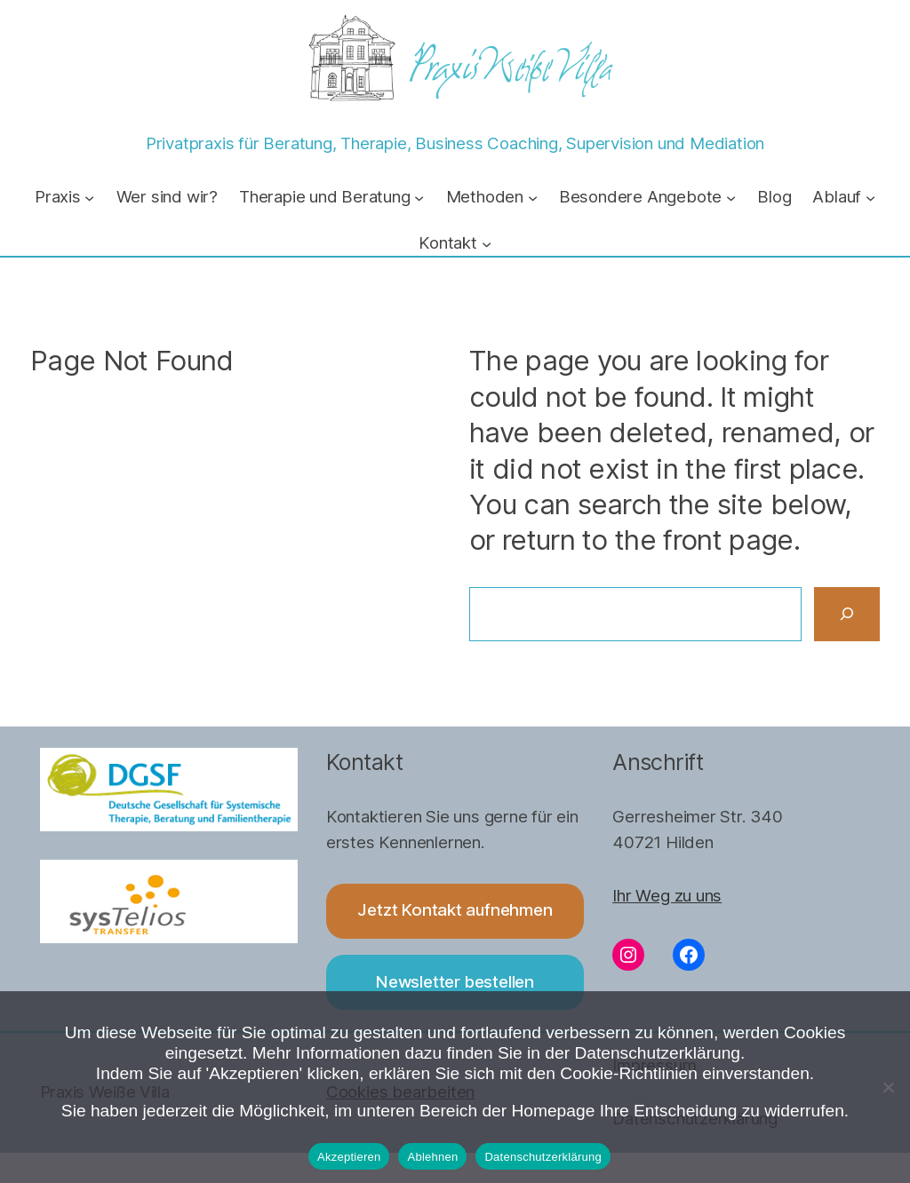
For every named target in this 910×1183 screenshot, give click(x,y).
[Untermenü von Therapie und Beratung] (419, 197)
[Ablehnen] (888, 1087)
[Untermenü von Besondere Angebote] (731, 197)
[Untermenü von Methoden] (533, 197)
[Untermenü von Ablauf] (870, 197)
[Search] (847, 614)
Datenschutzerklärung (542, 1156)
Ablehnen (432, 1156)
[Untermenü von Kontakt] (486, 244)
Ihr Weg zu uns (667, 895)
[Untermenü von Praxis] (89, 197)
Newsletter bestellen (455, 982)
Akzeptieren (348, 1156)
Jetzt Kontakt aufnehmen (454, 910)
